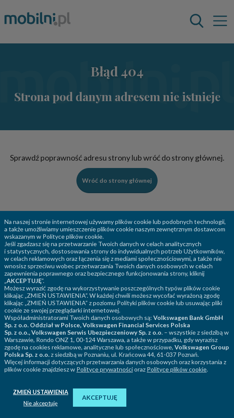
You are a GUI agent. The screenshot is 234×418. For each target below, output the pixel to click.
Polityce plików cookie (177, 369)
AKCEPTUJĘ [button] (99, 397)
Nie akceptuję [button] (40, 403)
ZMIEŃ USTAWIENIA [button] (40, 391)
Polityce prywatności (104, 369)
